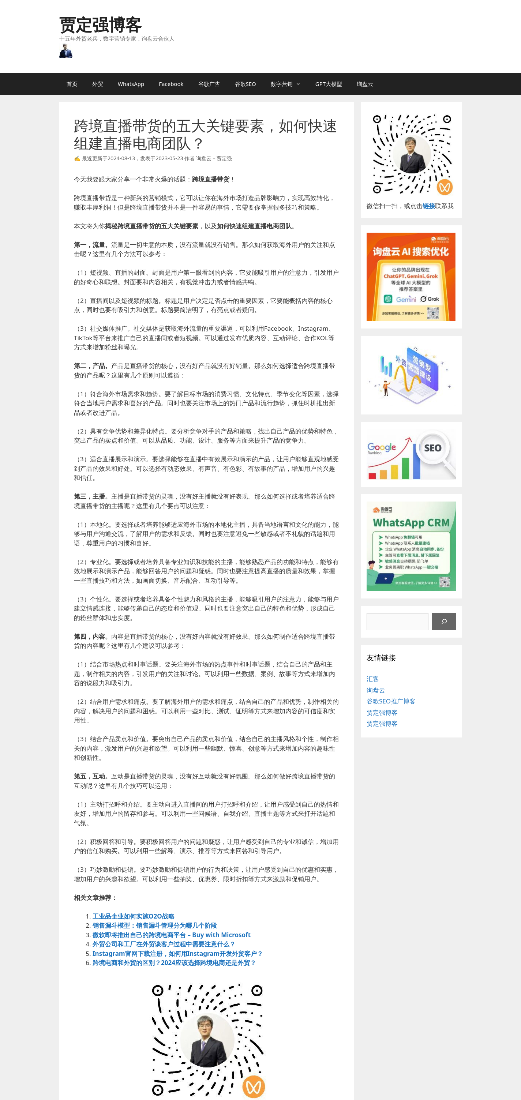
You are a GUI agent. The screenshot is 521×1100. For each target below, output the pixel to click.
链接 (429, 206)
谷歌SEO (245, 83)
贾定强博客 (100, 24)
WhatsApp (131, 83)
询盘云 (365, 83)
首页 (72, 83)
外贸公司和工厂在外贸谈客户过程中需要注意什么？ (164, 944)
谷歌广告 (209, 83)
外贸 (97, 83)
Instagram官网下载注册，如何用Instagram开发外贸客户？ (178, 953)
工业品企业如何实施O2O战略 (134, 916)
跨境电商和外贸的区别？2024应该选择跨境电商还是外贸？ (174, 962)
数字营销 (289, 84)
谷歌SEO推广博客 (391, 701)
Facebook (171, 83)
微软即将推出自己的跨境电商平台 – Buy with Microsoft (172, 935)
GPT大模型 (328, 83)
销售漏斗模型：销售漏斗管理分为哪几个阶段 (155, 925)
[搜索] (444, 622)
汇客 (373, 679)
